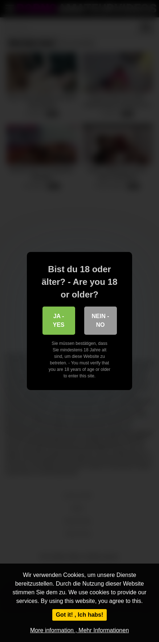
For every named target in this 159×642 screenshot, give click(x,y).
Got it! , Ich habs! (79, 615)
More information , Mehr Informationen (79, 630)
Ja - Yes (58, 320)
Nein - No (100, 320)
